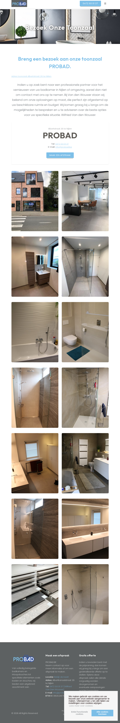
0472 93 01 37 (62, 143)
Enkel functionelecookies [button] (79, 713)
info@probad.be (63, 146)
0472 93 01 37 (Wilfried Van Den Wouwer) (59, 688)
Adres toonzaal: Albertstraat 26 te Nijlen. (31, 76)
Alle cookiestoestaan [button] (102, 713)
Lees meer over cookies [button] (81, 706)
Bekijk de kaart (61, 676)
